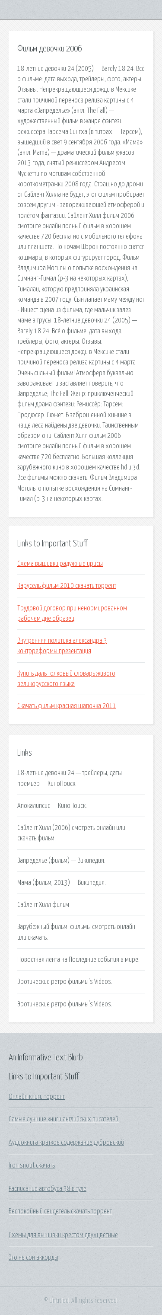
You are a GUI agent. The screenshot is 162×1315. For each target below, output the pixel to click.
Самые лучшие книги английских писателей (63, 1119)
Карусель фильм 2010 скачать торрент (66, 585)
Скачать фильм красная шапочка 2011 (66, 705)
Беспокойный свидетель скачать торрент (60, 1211)
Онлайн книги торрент (37, 1096)
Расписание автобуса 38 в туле (47, 1188)
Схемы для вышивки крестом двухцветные (63, 1235)
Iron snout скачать (32, 1165)
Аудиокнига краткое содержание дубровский (66, 1142)
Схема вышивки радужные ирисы (60, 563)
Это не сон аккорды (33, 1257)
